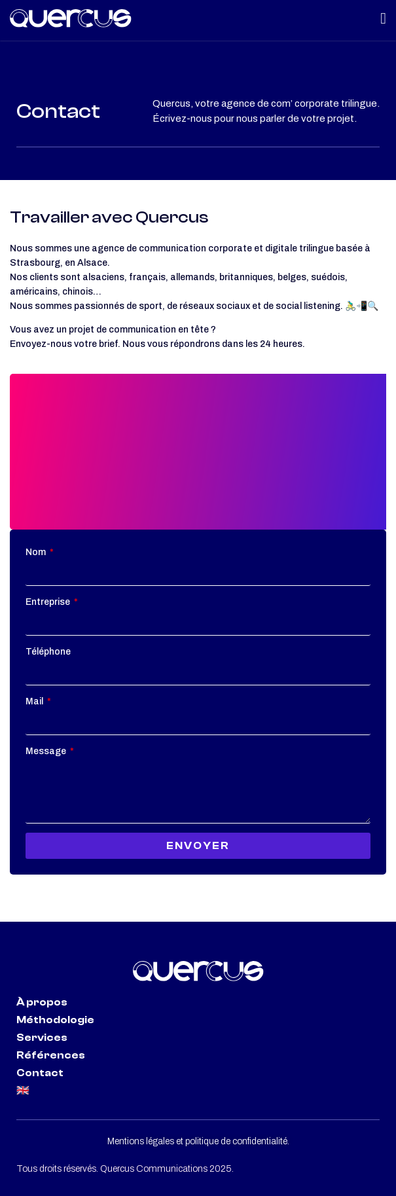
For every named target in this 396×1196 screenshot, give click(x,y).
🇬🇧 (22, 1090)
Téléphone (48, 652)
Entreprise (49, 602)
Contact (39, 1073)
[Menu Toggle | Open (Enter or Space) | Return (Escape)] (383, 18)
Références (50, 1055)
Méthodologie (55, 1020)
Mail (35, 701)
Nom (37, 552)
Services (41, 1037)
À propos (41, 1002)
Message (47, 751)
